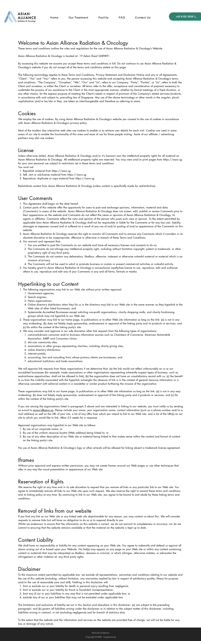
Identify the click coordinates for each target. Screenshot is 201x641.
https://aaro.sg (172, 159)
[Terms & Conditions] (100, 633)
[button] (78, 17)
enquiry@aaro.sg (43, 410)
